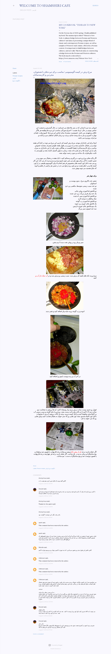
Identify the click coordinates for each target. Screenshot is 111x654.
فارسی (34, 10)
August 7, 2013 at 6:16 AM (45, 615)
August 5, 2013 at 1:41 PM (45, 496)
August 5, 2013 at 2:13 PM (45, 517)
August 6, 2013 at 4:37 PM (46, 601)
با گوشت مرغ (16, 81)
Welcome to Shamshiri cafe (44, 5)
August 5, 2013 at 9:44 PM (46, 542)
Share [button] (60, 61)
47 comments (67, 61)
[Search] (95, 5)
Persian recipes (17, 76)
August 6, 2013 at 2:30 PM (46, 563)
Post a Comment (38, 634)
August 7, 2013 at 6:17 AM (45, 630)
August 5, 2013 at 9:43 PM (46, 528)
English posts (25, 10)
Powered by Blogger (55, 645)
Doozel (41, 489)
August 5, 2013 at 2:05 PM (46, 506)
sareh (40, 522)
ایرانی (14, 78)
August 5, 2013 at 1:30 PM (45, 483)
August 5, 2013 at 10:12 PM (46, 553)
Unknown (42, 558)
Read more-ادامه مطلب (91, 61)
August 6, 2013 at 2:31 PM (45, 574)
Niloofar (41, 547)
